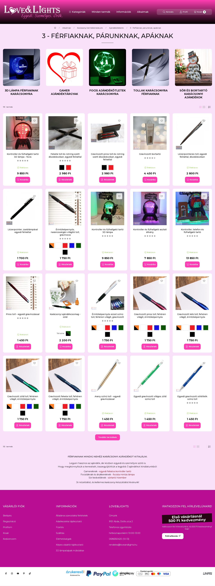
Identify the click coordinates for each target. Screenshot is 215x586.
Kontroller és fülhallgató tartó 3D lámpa (107, 231)
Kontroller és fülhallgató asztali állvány (150, 231)
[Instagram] (12, 573)
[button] (77, 12)
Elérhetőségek (63, 539)
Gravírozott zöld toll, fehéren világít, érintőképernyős (22, 397)
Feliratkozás (172, 536)
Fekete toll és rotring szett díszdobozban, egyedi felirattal (65, 155)
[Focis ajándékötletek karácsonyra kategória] (107, 72)
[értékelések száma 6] (192, 236)
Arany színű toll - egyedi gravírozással (107, 397)
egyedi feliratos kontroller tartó (115, 471)
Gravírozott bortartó (150, 154)
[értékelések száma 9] (150, 236)
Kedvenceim (9, 539)
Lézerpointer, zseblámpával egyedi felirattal (23, 231)
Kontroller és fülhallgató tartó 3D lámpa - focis (23, 155)
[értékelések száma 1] (65, 239)
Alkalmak (143, 11)
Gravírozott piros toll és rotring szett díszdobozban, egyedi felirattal (107, 157)
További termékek (107, 437)
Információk (123, 11)
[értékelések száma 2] (150, 158)
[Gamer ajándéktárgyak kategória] (64, 72)
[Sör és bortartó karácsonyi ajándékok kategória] (193, 74)
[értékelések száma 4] (65, 161)
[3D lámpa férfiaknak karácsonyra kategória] (21, 72)
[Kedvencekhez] (34, 121)
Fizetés (60, 527)
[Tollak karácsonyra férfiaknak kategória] (150, 72)
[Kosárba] (22, 180)
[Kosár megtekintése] (200, 12)
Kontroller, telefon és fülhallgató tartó (192, 231)
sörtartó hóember (116, 477)
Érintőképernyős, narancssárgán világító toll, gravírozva (65, 232)
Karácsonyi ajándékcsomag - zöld (65, 315)
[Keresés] (168, 12)
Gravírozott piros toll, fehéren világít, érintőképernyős (150, 315)
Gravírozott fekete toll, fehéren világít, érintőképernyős (65, 397)
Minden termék (101, 11)
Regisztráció (9, 521)
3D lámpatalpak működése (70, 550)
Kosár (6, 533)
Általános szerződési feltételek (72, 515)
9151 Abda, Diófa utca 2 (121, 521)
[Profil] (183, 12)
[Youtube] (18, 573)
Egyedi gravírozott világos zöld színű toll (150, 397)
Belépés (7, 515)
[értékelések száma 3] (22, 161)
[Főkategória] (55, 28)
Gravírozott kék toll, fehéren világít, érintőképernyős (192, 315)
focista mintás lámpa (124, 474)
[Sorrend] (209, 107)
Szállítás (60, 533)
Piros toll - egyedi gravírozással (22, 314)
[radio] (204, 107)
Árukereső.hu (75, 575)
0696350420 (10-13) (119, 539)
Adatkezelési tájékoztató (69, 521)
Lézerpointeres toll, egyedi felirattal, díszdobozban (192, 155)
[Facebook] (6, 573)
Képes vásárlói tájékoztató (69, 544)
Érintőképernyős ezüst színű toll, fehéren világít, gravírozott (107, 315)
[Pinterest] (24, 573)
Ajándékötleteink (116, 28)
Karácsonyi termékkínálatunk (90, 28)
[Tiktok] (30, 573)
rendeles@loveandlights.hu (123, 544)
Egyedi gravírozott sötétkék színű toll (192, 397)
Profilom (7, 527)
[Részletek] (65, 180)
